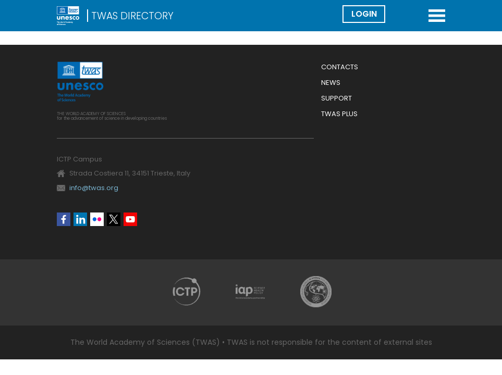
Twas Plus (339, 114)
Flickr (97, 219)
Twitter (113, 219)
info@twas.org (93, 188)
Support (336, 98)
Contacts (339, 67)
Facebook (63, 219)
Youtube (130, 219)
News (330, 83)
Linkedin (80, 219)
